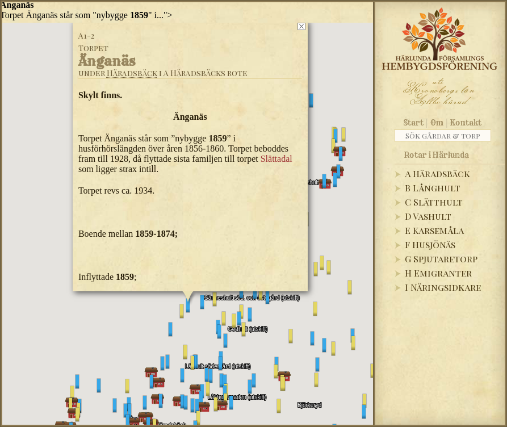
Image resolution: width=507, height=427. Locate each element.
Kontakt (465, 122)
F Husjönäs (430, 244)
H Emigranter (438, 273)
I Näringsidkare (443, 287)
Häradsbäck (131, 73)
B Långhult (432, 188)
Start (414, 122)
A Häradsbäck (437, 173)
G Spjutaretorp (441, 259)
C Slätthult (434, 202)
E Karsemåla (434, 230)
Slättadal (276, 159)
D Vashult (428, 216)
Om (436, 122)
